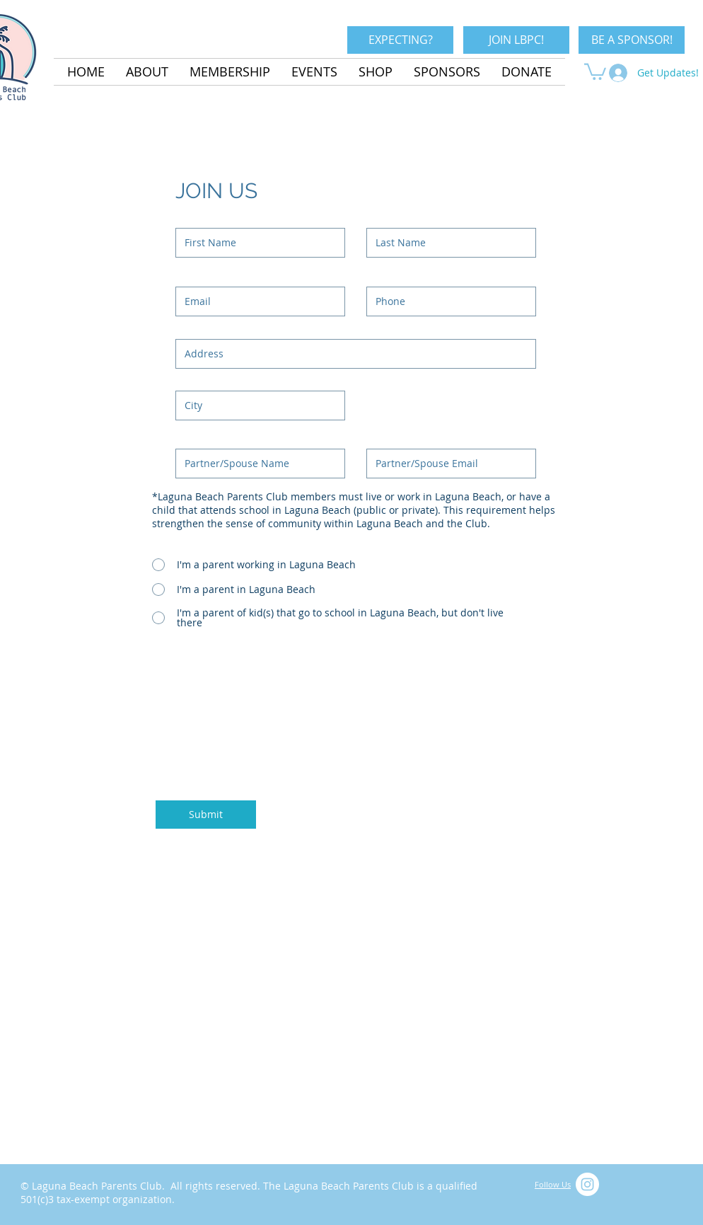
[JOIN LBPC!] (516, 40)
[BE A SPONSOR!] (632, 40)
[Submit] (206, 814)
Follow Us (553, 1184)
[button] (595, 71)
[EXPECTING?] (400, 40)
